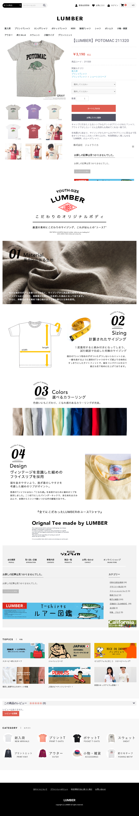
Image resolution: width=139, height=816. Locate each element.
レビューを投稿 (11, 713)
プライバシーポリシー (59, 789)
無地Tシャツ (85, 28)
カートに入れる (93, 108)
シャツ (98, 28)
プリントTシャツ (22, 28)
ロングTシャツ (40, 28)
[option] (36, 69)
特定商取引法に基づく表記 (81, 789)
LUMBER (69, 800)
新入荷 (8, 28)
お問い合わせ (100, 789)
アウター (9, 35)
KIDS (73, 28)
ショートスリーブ (98, 77)
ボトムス (109, 28)
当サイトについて (40, 789)
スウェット (35, 35)
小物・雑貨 (122, 28)
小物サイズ (49, 35)
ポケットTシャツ (59, 28)
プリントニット (65, 35)
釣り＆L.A (21, 35)
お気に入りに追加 (94, 118)
